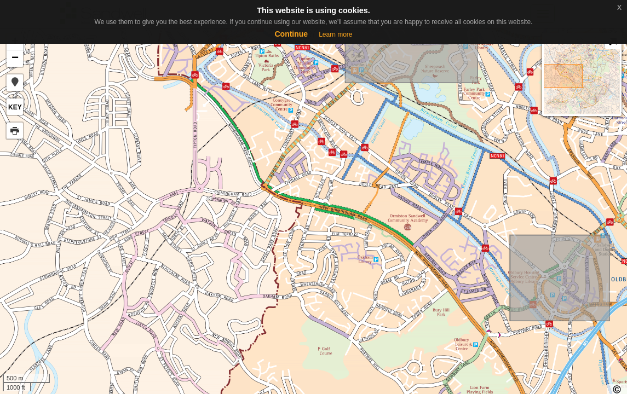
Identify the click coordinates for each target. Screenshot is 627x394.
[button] (15, 82)
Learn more (335, 34)
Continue (291, 34)
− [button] (15, 58)
